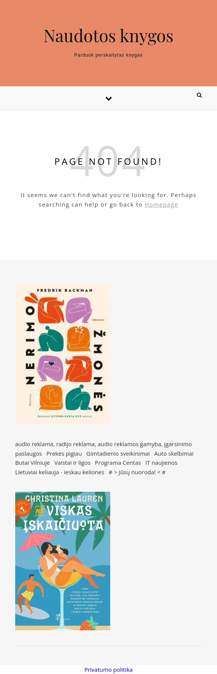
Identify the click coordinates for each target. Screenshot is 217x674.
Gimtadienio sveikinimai (118, 453)
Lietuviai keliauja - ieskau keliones (59, 472)
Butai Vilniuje (32, 462)
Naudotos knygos (108, 35)
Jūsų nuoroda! (137, 472)
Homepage (161, 204)
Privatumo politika (108, 669)
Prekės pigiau (64, 453)
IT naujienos (161, 462)
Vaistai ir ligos (72, 462)
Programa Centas (118, 462)
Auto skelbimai (173, 453)
